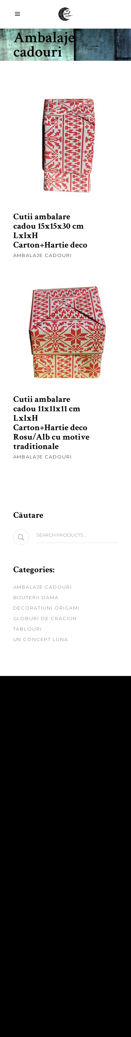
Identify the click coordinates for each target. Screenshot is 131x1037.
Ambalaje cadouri (42, 255)
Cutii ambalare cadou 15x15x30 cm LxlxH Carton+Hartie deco (50, 231)
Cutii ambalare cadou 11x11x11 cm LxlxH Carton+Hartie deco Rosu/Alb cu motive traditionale (51, 423)
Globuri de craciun (45, 618)
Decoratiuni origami (46, 608)
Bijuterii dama (36, 597)
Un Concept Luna (40, 639)
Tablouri (27, 629)
